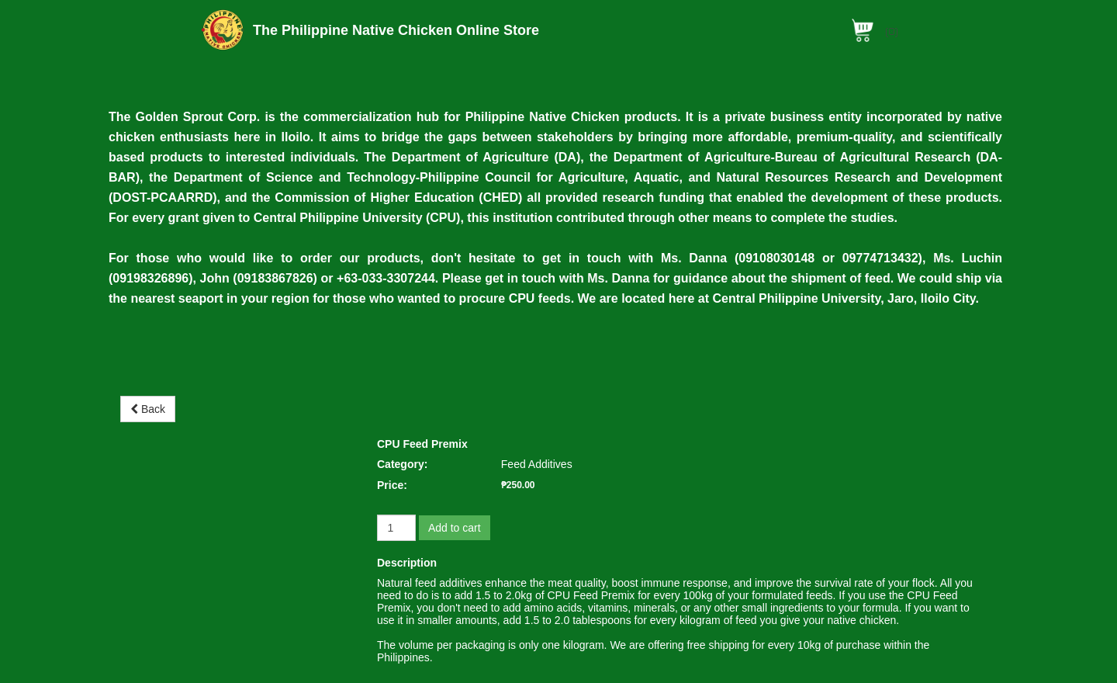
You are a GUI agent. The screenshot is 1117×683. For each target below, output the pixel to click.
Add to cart (454, 528)
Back (147, 409)
